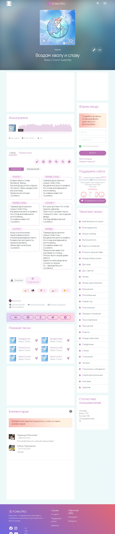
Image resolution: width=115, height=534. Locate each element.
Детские (85, 264)
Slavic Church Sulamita (57, 60)
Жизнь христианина (90, 283)
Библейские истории (91, 221)
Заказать (55, 526)
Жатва (84, 277)
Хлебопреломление (91, 375)
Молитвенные (87, 295)
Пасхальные (87, 308)
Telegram (72, 521)
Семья (84, 351)
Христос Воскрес (59, 357)
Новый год (85, 301)
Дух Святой (86, 271)
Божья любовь (87, 234)
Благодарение (88, 228)
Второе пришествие (91, 252)
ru (25, 528)
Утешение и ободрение (92, 369)
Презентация (25, 153)
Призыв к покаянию (90, 314)
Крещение (86, 289)
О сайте (55, 514)
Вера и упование (89, 246)
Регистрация (85, 159)
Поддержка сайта (56, 520)
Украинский (33, 169)
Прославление (88, 320)
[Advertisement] (40, 92)
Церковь (84, 387)
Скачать (17, 280)
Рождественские (89, 338)
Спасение (86, 357)
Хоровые (85, 381)
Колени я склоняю (27, 348)
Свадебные (86, 344)
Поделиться (33, 280)
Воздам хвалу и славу (60, 339)
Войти (92, 153)
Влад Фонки (15, 301)
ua (26, 531)
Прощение (86, 326)
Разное (84, 332)
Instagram (72, 517)
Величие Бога (87, 240)
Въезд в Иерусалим (90, 258)
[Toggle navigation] (104, 3)
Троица (84, 363)
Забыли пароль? (87, 162)
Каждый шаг (24, 339)
